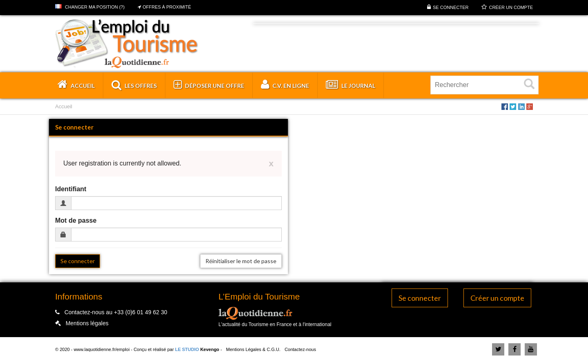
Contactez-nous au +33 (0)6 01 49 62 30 (116, 312)
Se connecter (450, 7)
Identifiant (70, 189)
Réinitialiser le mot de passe (240, 260)
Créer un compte (511, 7)
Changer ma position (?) (90, 6)
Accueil (63, 106)
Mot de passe (75, 220)
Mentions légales (87, 323)
